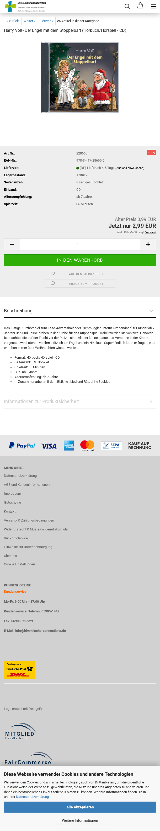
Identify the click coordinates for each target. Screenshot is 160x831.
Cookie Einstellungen (19, 564)
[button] (12, 244)
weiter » (29, 21)
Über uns (10, 556)
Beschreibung (18, 310)
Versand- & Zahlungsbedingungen (29, 520)
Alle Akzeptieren (80, 807)
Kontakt (9, 511)
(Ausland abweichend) (129, 168)
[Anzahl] (80, 244)
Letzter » (46, 21)
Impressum (12, 493)
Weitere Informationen (80, 820)
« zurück (13, 21)
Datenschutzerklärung (32, 797)
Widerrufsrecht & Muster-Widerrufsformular (36, 529)
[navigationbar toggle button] (153, 6)
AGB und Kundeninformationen (27, 485)
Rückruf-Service (16, 538)
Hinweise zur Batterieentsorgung (28, 547)
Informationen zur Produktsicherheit (41, 401)
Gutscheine (12, 502)
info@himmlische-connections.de (40, 631)
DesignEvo (36, 709)
